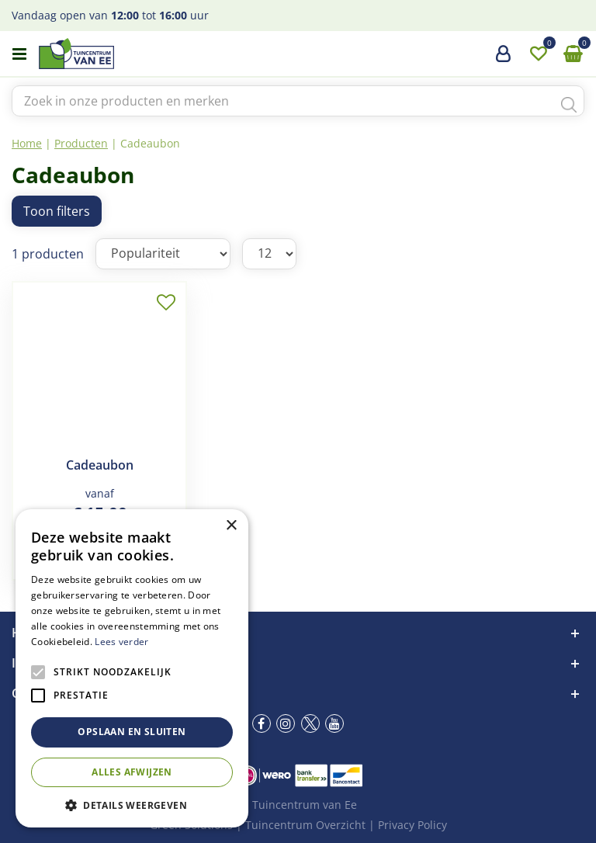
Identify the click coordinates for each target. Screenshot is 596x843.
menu (19, 54)
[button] (132, 804)
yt (334, 723)
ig (285, 723)
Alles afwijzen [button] (132, 772)
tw (310, 723)
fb (261, 723)
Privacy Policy (412, 824)
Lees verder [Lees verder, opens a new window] (121, 641)
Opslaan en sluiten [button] (131, 731)
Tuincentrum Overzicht (305, 824)
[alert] (132, 668)
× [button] (231, 526)
